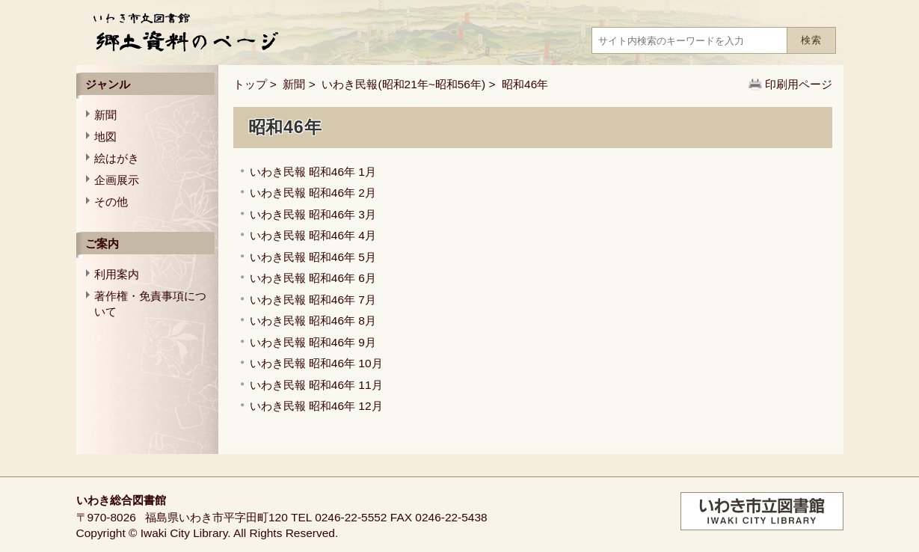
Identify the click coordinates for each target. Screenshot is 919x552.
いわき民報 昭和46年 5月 (313, 257)
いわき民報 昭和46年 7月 (313, 299)
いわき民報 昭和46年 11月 (316, 384)
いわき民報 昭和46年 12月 (316, 405)
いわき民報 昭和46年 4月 (313, 235)
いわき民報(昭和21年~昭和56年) (403, 84)
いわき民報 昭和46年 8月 (313, 320)
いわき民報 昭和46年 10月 (316, 363)
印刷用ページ (798, 84)
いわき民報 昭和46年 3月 (313, 214)
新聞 (294, 84)
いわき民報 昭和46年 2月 (313, 192)
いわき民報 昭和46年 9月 (313, 342)
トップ (250, 84)
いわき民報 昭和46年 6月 (313, 278)
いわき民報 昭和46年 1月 (313, 171)
